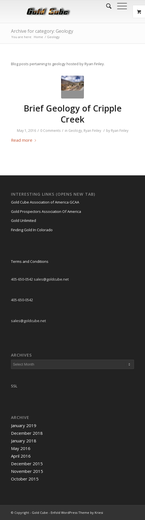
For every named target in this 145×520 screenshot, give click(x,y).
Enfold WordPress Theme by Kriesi (77, 512)
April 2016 (21, 456)
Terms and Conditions (29, 261)
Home (38, 37)
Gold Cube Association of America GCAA (45, 202)
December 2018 (27, 433)
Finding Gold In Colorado (32, 229)
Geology (75, 130)
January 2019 (23, 425)
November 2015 (27, 471)
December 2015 (27, 463)
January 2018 (23, 440)
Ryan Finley (92, 130)
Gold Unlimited (23, 220)
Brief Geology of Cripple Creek (73, 113)
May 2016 (20, 448)
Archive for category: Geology (42, 31)
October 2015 (25, 479)
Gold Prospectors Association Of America (46, 211)
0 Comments (50, 130)
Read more (24, 140)
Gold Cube (40, 512)
